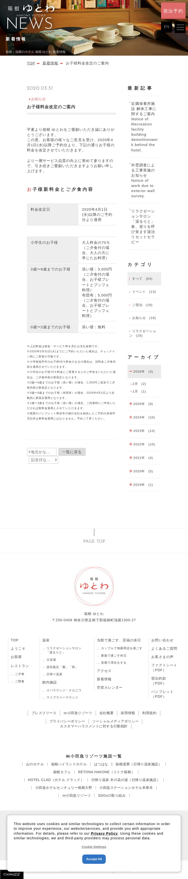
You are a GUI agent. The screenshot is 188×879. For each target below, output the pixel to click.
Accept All (94, 859)
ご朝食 (19, 681)
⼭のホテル (35, 764)
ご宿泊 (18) (142, 305)
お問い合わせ (162, 640)
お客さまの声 (162, 657)
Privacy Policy (104, 833)
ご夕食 (19, 674)
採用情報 (128, 713)
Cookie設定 (11, 874)
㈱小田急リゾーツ (78, 713)
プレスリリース (44, 713)
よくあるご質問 (164, 648)
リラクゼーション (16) (142, 333)
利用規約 (149, 713)
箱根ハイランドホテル (69, 764)
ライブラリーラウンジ (62, 697)
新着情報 (104, 679)
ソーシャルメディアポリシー (115, 721)
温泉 (46, 640)
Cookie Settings (94, 847)
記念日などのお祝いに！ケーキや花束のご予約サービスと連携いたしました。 (44, 460)
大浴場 (51, 659)
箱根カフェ (62, 772)
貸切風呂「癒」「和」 (62, 667)
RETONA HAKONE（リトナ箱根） (106, 772)
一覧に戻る (72, 452)
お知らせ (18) (143, 318)
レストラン (20, 666)
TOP (15, 640)
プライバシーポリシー (67, 721)
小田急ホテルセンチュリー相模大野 (63, 788)
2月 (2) (139, 384)
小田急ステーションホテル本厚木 (126, 788)
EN (166, 27)
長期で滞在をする (114, 662)
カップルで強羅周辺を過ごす (122, 648)
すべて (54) (142, 279)
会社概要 (106, 713)
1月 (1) (139, 391)
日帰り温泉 (54, 674)
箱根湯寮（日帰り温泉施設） (139, 764)
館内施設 (49, 682)
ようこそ (18, 648)
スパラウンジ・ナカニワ (64, 690)
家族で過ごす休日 (114, 655)
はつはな (101, 764)
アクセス (104, 671)
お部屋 (16, 657)
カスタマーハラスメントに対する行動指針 (94, 726)
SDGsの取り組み (112, 795)
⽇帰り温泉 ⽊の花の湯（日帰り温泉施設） (125, 780)
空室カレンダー (110, 687)
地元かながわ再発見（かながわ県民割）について (43, 452)
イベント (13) (143, 291)
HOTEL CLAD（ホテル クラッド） (56, 780)
